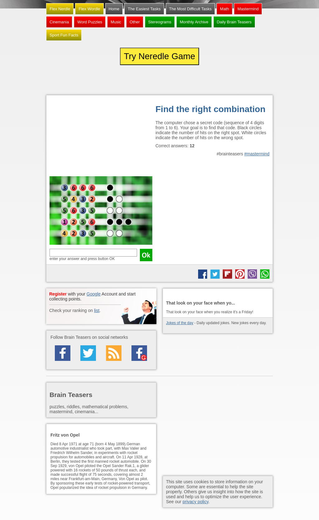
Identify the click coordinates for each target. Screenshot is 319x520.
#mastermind (256, 153)
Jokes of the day (179, 323)
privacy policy (195, 501)
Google (94, 293)
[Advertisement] (101, 137)
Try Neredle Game (159, 56)
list (96, 310)
